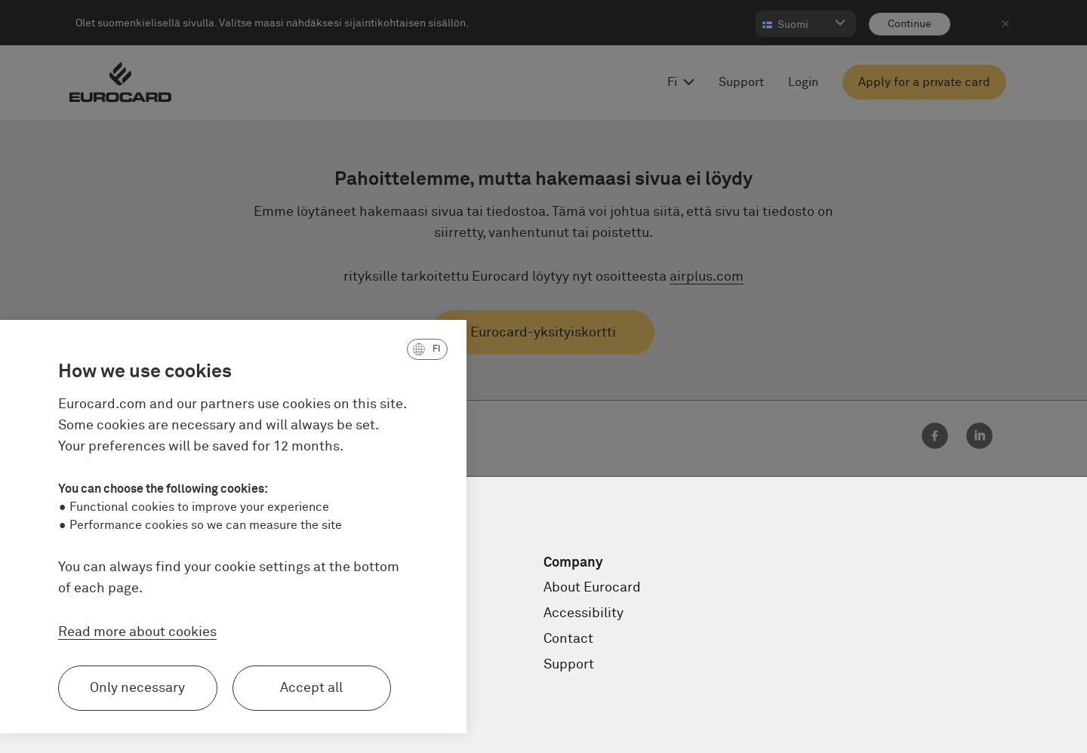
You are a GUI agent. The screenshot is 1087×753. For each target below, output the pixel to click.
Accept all (204, 688)
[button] (320, 349)
